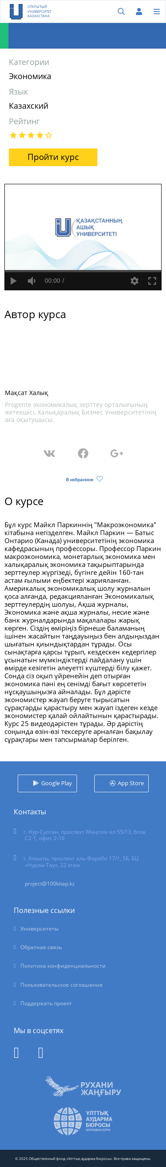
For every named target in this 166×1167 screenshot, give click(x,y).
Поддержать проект (46, 1003)
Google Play (56, 783)
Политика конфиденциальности (63, 965)
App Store (131, 783)
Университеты (39, 928)
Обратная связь (41, 947)
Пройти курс (53, 157)
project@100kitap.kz (50, 883)
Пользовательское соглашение (61, 984)
